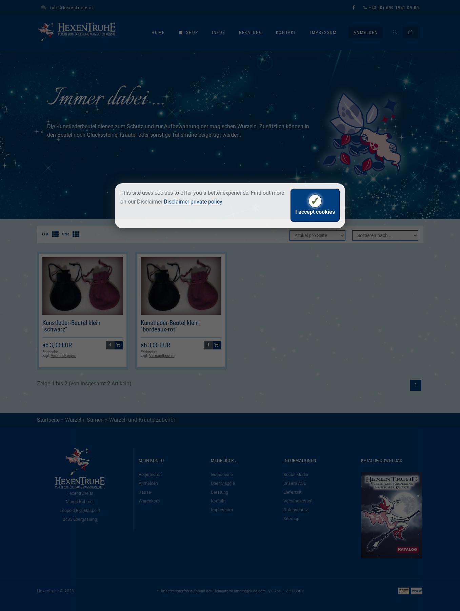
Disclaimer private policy (193, 201)
